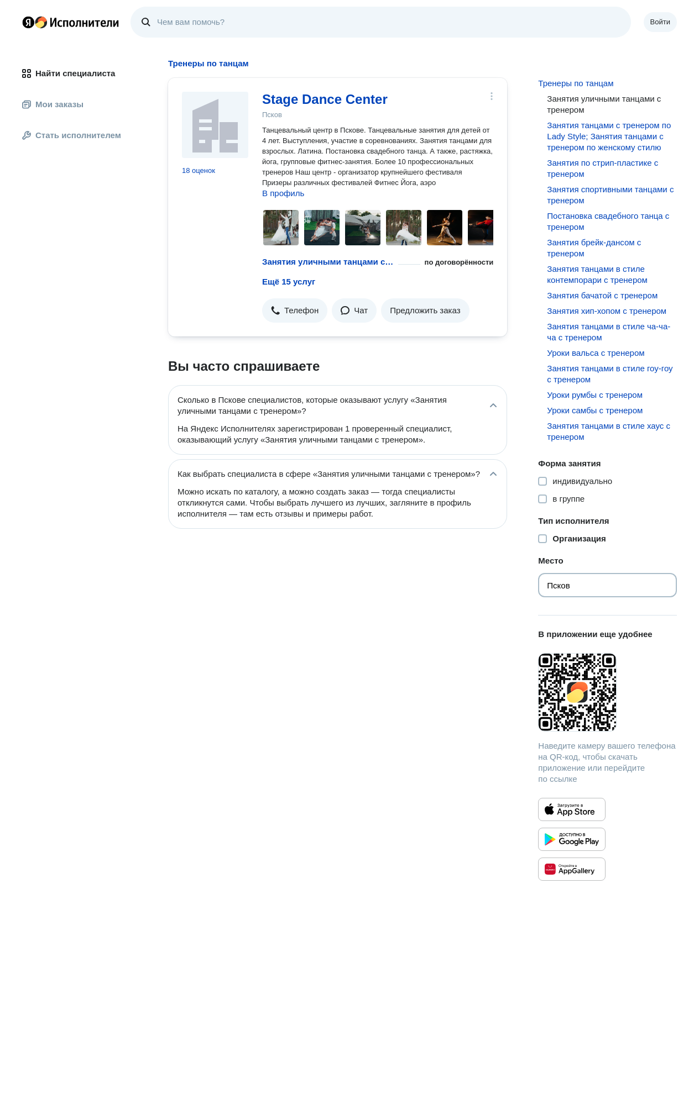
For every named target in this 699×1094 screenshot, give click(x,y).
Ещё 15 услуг (288, 281)
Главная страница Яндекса (28, 22)
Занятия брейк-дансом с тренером (594, 248)
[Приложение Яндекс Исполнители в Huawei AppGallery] (572, 869)
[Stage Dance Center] (215, 125)
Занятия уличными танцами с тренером (328, 261)
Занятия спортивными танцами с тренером (610, 195)
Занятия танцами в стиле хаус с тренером (608, 431)
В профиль (283, 193)
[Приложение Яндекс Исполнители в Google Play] (572, 839)
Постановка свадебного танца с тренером (608, 221)
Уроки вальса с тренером (595, 352)
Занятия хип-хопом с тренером (606, 310)
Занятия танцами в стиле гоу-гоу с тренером (609, 374)
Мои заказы (53, 104)
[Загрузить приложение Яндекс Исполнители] (607, 692)
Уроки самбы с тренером (595, 410)
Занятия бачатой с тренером (602, 295)
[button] (294, 310)
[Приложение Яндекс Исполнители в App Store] (572, 809)
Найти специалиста (68, 73)
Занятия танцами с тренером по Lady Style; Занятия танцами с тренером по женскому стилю (609, 136)
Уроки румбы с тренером (595, 394)
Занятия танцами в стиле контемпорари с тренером (597, 274)
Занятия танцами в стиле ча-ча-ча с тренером (608, 332)
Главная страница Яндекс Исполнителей (70, 22)
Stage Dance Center (325, 99)
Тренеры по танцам (575, 83)
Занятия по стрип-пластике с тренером (602, 168)
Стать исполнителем (71, 135)
